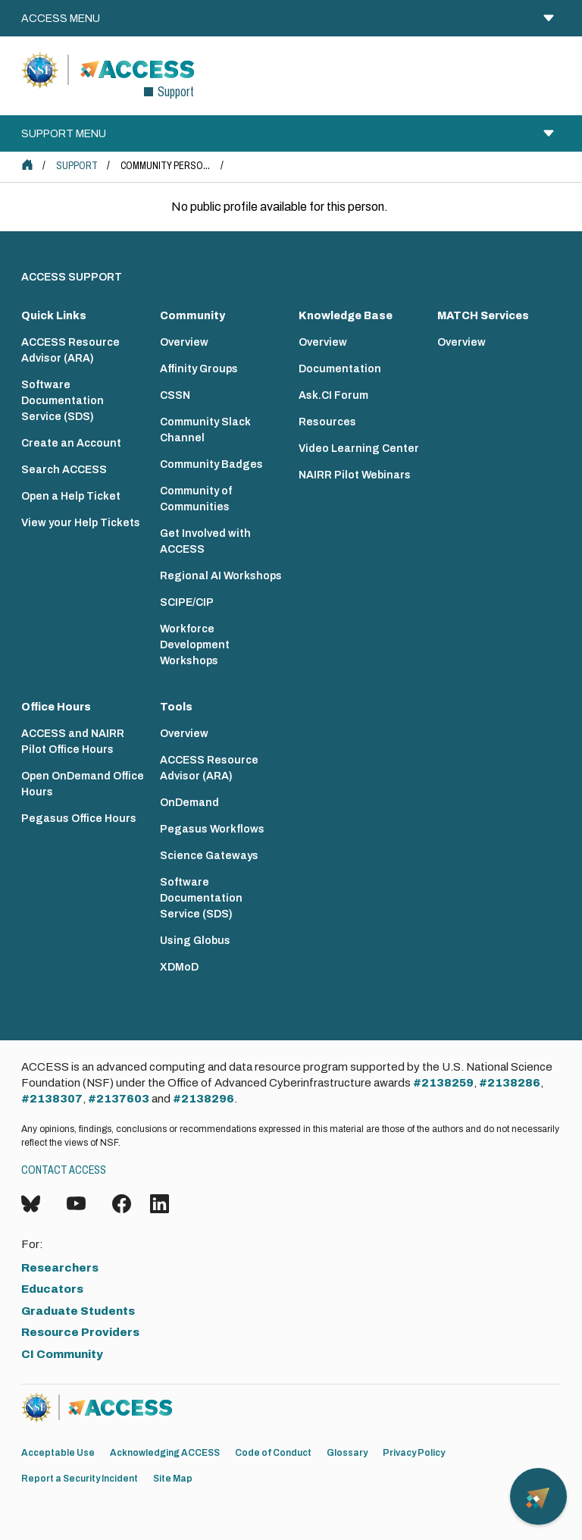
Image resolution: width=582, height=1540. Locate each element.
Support (77, 165)
